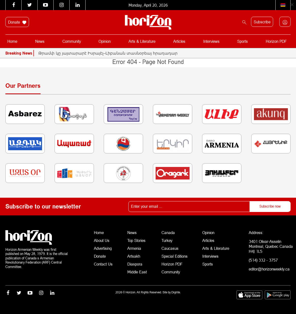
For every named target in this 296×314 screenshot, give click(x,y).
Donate (17, 22)
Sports (242, 41)
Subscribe (262, 21)
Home (12, 41)
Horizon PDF (276, 41)
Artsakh (133, 256)
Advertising (103, 248)
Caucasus (170, 248)
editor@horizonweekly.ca (269, 269)
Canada (168, 232)
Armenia (134, 248)
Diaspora (134, 264)
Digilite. (176, 292)
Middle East (137, 271)
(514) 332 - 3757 (263, 260)
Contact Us (103, 264)
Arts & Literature (142, 41)
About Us (101, 240)
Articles (179, 41)
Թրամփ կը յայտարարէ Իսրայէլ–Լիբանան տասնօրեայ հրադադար (108, 53)
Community (71, 41)
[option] (164, 53)
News (39, 41)
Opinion (105, 41)
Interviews (211, 41)
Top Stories (136, 240)
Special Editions (175, 256)
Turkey (167, 240)
